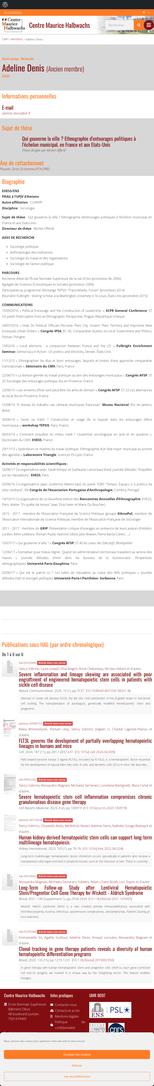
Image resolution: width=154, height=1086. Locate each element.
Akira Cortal (140, 785)
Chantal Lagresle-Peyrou (129, 729)
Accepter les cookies (77, 1054)
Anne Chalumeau (91, 668)
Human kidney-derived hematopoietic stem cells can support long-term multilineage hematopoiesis (85, 839)
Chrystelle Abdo (52, 826)
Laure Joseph (50, 668)
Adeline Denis (101, 826)
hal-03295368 (27, 931)
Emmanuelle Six (30, 937)
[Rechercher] (139, 25)
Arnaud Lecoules (104, 937)
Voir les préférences (77, 1076)
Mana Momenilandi (33, 729)
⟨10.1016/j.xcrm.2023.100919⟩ (105, 808)
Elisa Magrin (69, 668)
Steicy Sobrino (29, 668)
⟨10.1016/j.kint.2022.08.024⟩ (103, 848)
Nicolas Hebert (115, 668)
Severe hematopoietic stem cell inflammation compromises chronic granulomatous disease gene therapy (85, 799)
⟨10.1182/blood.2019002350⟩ (93, 960)
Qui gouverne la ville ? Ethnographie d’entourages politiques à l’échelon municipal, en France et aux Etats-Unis (79, 141)
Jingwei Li (102, 729)
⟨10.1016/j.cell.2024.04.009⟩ (95, 752)
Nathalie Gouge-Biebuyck (130, 826)
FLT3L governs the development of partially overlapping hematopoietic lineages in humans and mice (85, 743)
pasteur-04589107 (30, 723)
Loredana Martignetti (115, 785)
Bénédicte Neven (77, 826)
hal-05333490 (27, 663)
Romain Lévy (59, 729)
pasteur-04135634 (30, 820)
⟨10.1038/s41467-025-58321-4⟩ (108, 691)
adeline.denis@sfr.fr (16, 113)
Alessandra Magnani (55, 785)
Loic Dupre (127, 882)
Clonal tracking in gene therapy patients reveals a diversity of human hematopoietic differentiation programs (85, 951)
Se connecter (13, 12)
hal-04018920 (27, 876)
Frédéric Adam (88, 882)
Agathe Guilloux (55, 937)
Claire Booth (109, 882)
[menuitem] (5, 4)
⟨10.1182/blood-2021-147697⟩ (110, 899)
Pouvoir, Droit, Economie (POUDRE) (25, 169)
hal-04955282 (27, 779)
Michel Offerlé (56, 150)
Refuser (77, 1065)
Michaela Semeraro (85, 785)
